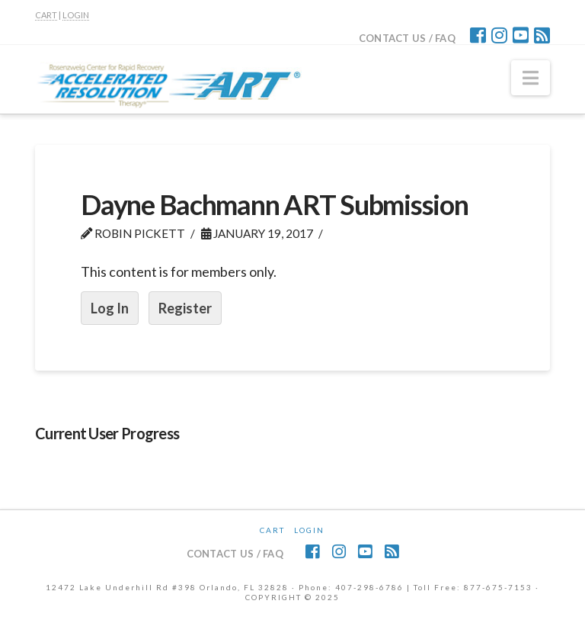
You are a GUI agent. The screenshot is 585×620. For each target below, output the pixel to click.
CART (46, 15)
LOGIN (75, 15)
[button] (530, 77)
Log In (110, 308)
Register (185, 308)
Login (309, 530)
